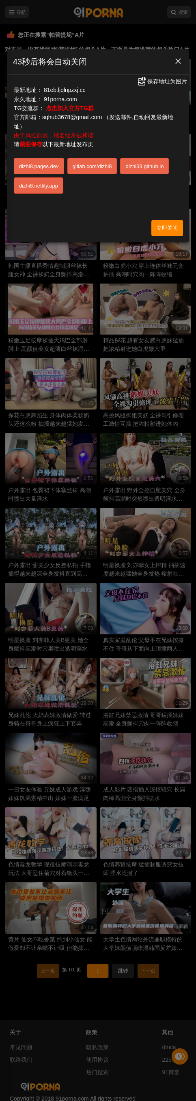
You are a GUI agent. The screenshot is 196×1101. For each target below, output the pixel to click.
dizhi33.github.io (144, 166)
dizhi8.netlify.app (38, 186)
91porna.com (60, 99)
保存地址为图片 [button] (162, 81)
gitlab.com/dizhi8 (92, 166)
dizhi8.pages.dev (39, 166)
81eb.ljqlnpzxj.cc (65, 90)
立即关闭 (167, 228)
